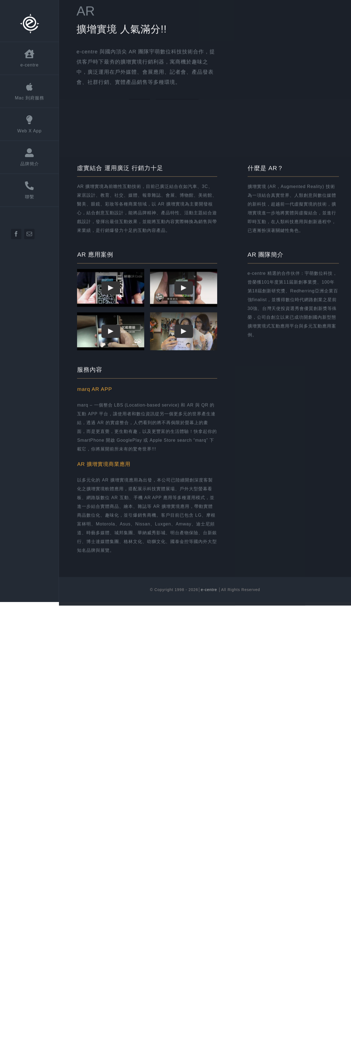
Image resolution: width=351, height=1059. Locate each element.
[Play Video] (110, 367)
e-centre (209, 589)
